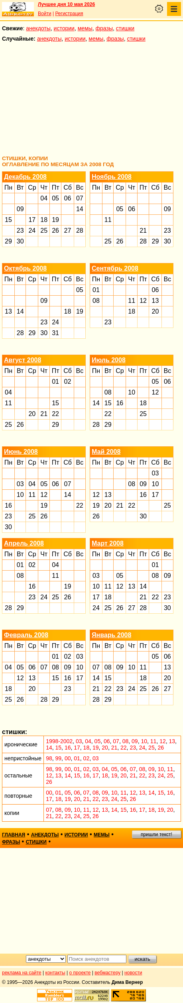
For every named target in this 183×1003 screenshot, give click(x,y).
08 (96, 300)
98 (49, 758)
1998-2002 (59, 741)
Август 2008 (22, 360)
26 (55, 230)
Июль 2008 (109, 360)
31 (55, 333)
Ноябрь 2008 (112, 176)
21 (143, 230)
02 (67, 381)
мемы (85, 28)
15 (8, 219)
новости (133, 973)
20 (155, 311)
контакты (55, 973)
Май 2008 (106, 451)
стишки (125, 28)
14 (79, 209)
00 (68, 758)
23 (20, 230)
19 (55, 219)
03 (20, 484)
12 (143, 300)
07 (79, 198)
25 (43, 230)
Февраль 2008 (26, 635)
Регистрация (69, 13)
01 (96, 290)
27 (67, 230)
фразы (104, 28)
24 (31, 230)
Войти (44, 13)
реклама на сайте (21, 973)
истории (64, 28)
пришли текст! (156, 834)
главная (13, 835)
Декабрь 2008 (25, 176)
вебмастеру (107, 973)
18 (43, 219)
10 (131, 392)
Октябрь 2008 (25, 268)
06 (67, 198)
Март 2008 (108, 543)
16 (119, 403)
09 (20, 209)
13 (8, 311)
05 (55, 198)
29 (8, 241)
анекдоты (38, 28)
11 (108, 219)
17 (31, 219)
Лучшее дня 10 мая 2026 (66, 4)
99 (58, 758)
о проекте (80, 973)
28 (79, 230)
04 (43, 198)
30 (20, 241)
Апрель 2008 (24, 543)
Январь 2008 (111, 635)
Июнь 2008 (21, 451)
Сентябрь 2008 (115, 268)
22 (55, 413)
